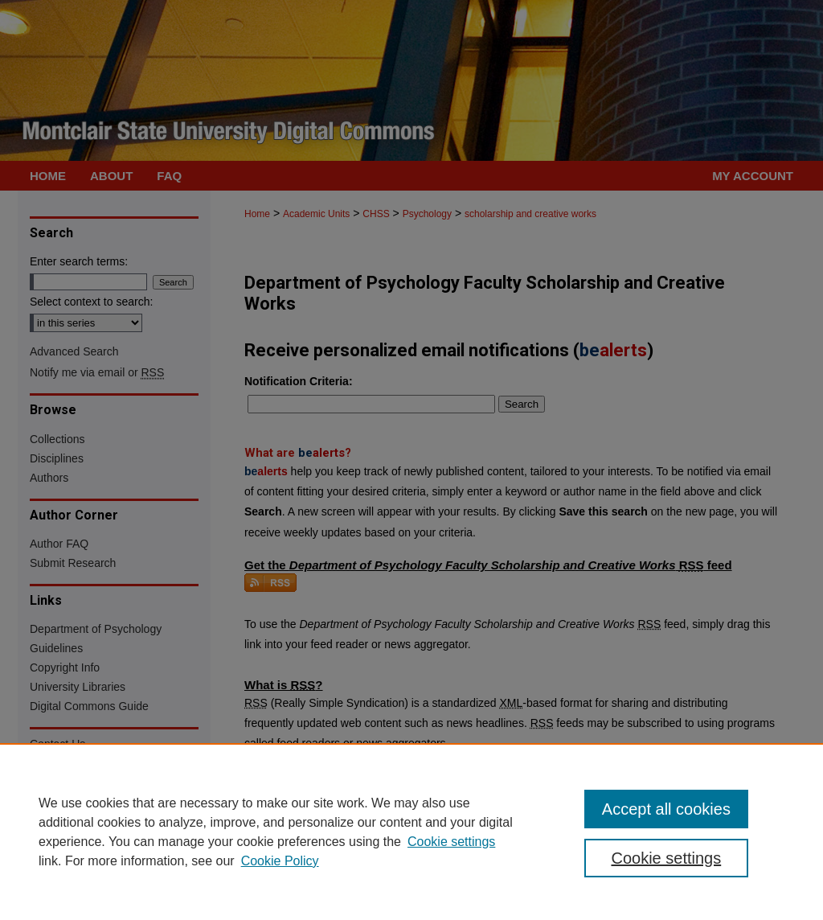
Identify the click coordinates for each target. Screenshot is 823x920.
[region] (411, 831)
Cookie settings (451, 841)
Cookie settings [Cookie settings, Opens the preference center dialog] (666, 858)
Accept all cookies (666, 809)
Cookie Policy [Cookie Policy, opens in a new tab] (280, 861)
